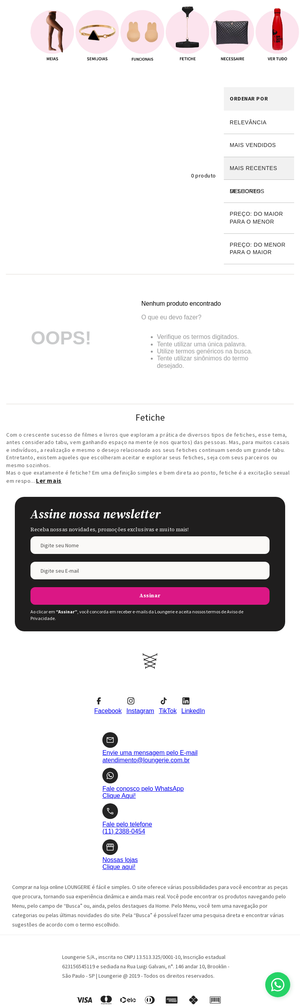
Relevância (248, 122)
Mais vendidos (253, 145)
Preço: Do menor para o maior (258, 249)
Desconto (259, 191)
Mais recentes (253, 168)
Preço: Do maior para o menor (256, 218)
